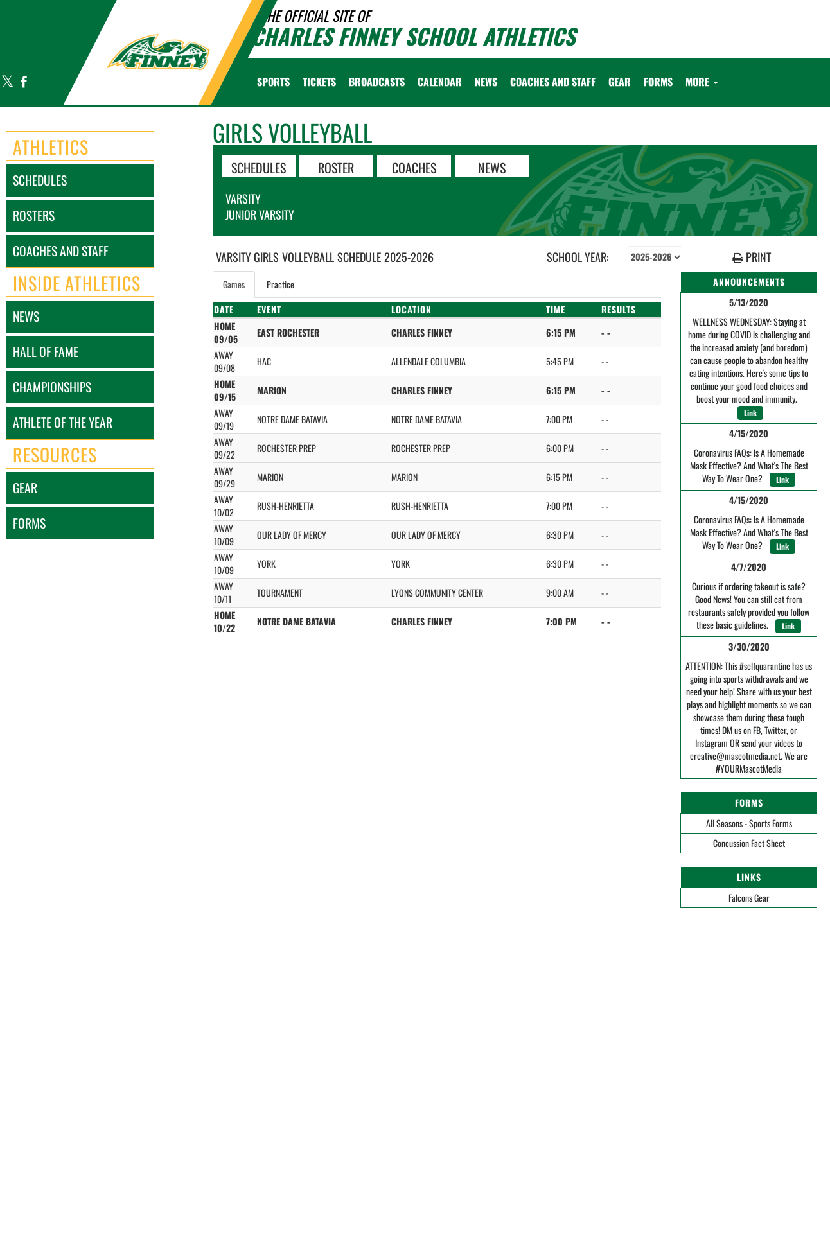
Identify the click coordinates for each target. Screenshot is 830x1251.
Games (234, 284)
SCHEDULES (258, 167)
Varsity (243, 198)
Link (750, 412)
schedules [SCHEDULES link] (40, 180)
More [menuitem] (701, 81)
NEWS (492, 167)
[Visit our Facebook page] (23, 82)
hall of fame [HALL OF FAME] (45, 351)
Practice (280, 284)
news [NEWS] (26, 316)
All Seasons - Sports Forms (749, 823)
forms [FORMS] (29, 523)
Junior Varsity (259, 214)
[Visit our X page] (7, 82)
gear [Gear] (25, 487)
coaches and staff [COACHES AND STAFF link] (61, 250)
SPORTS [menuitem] (273, 81)
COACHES (414, 167)
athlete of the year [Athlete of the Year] (62, 422)
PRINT (751, 257)
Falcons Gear (749, 897)
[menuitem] (319, 81)
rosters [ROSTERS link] (34, 215)
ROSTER (336, 167)
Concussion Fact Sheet (749, 843)
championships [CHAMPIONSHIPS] (52, 387)
